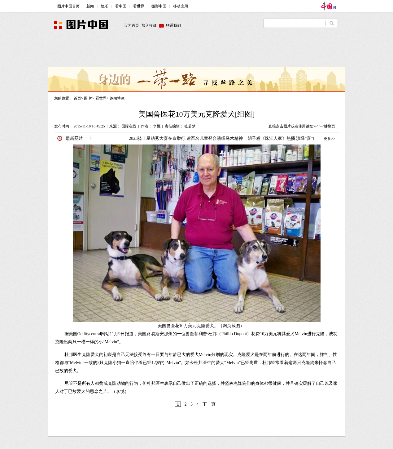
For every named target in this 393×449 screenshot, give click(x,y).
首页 (77, 98)
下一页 (209, 404)
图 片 (88, 98)
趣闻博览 (117, 98)
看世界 (101, 98)
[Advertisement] (196, 53)
